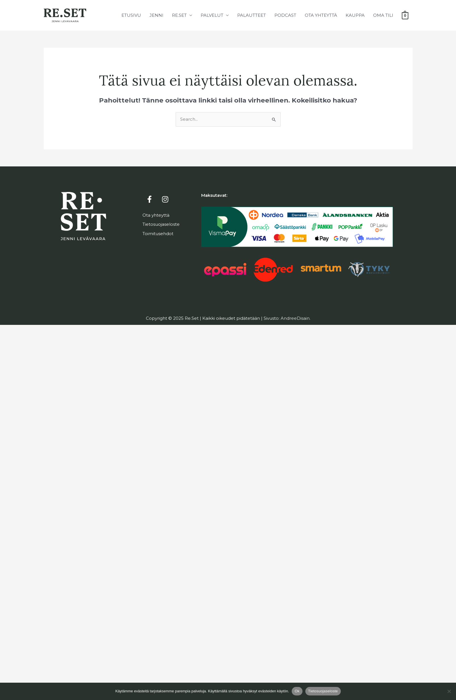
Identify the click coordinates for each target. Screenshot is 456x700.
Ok (297, 691)
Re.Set (179, 15)
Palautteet (251, 15)
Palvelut (211, 15)
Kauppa (354, 15)
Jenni (156, 15)
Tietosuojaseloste (161, 224)
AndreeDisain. (295, 318)
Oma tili (383, 15)
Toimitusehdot (157, 233)
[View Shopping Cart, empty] (405, 15)
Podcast (285, 15)
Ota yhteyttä (320, 15)
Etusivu (131, 15)
